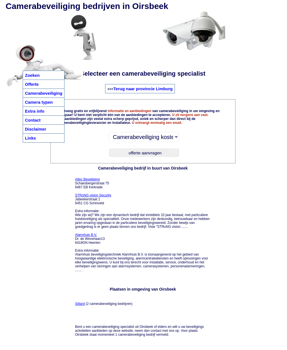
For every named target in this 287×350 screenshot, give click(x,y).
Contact (33, 120)
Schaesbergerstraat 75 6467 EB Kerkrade (92, 183)
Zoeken (32, 75)
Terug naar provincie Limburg (143, 88)
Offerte (32, 84)
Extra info (34, 111)
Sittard (80, 304)
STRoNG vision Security (93, 195)
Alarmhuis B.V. (86, 235)
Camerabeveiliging (43, 93)
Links (30, 138)
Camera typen (39, 102)
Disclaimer (35, 129)
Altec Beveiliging (87, 179)
